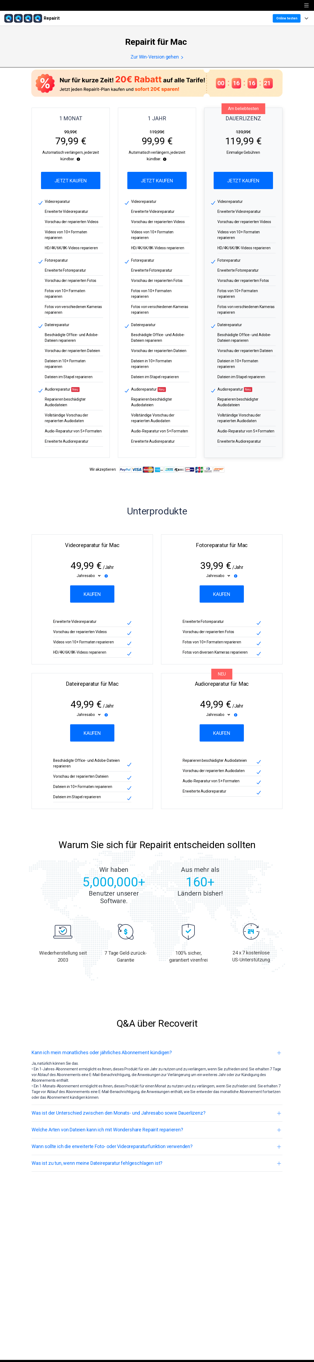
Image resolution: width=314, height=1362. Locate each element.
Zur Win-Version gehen (157, 57)
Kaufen (92, 594)
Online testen (286, 18)
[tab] (157, 1053)
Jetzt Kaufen (70, 180)
